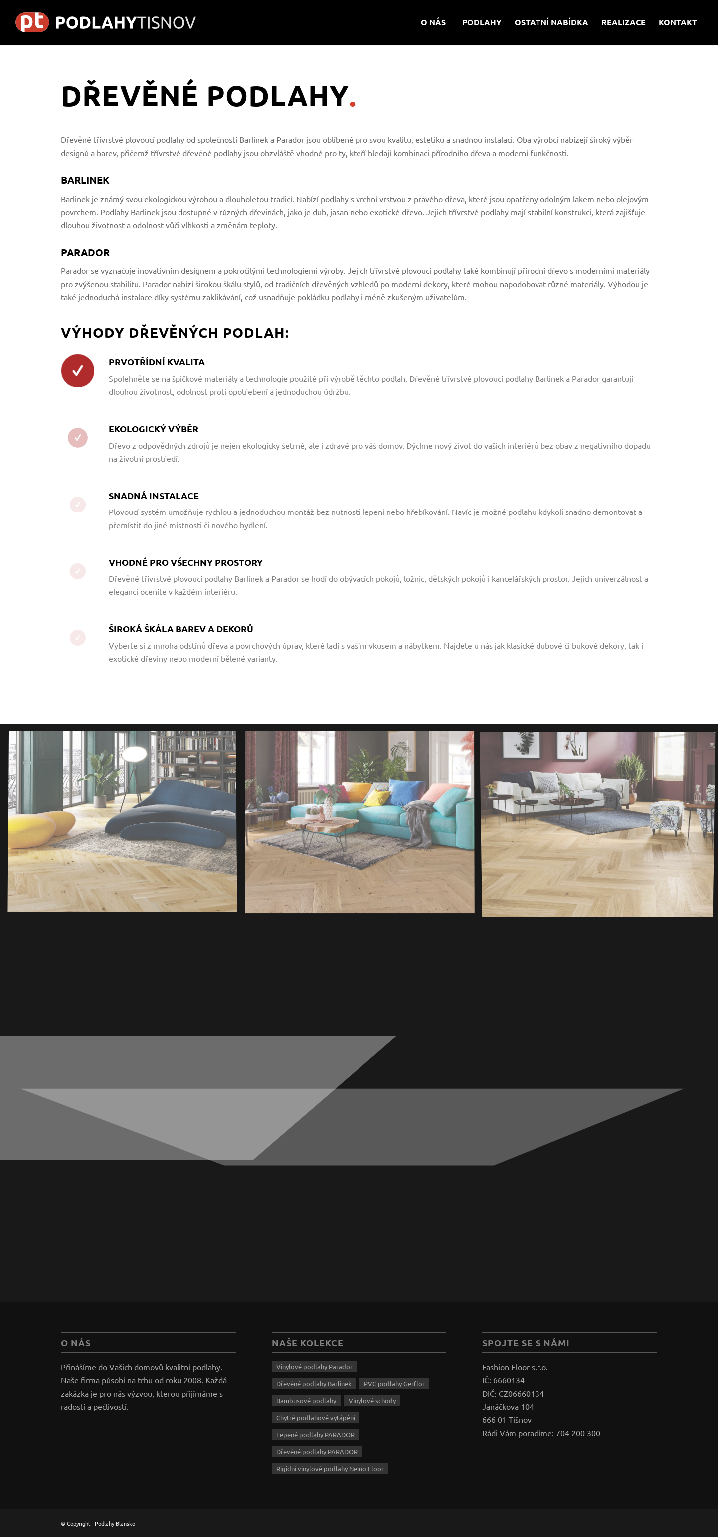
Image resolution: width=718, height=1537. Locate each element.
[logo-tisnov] (114, 22)
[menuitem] (433, 22)
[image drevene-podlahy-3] (363, 826)
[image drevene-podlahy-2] (126, 826)
